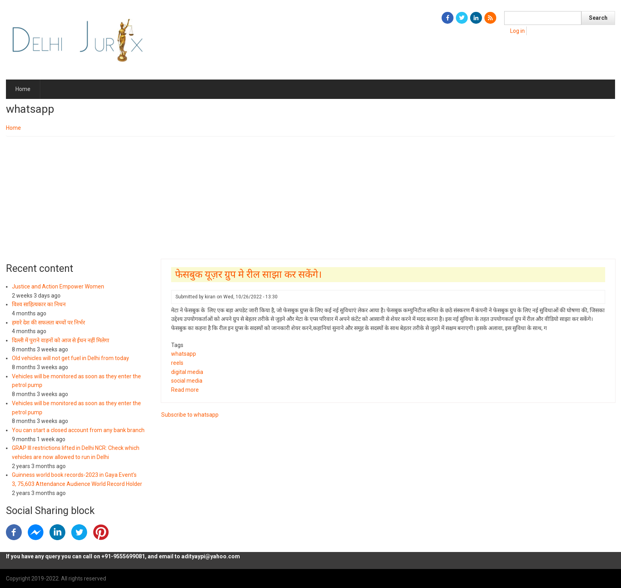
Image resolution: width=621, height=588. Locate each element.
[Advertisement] (310, 195)
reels (177, 363)
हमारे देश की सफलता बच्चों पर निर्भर (48, 322)
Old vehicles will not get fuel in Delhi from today (70, 358)
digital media (187, 372)
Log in (517, 31)
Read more (185, 390)
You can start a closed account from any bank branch (78, 430)
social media (186, 380)
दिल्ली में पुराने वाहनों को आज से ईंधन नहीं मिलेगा (60, 340)
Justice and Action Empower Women (58, 286)
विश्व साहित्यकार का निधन (39, 304)
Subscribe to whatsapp (190, 415)
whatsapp (183, 354)
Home (22, 89)
